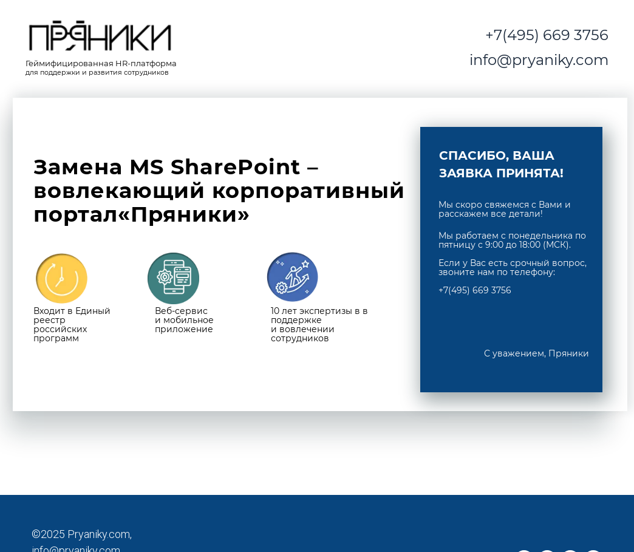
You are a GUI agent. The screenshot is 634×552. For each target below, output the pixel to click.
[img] (101, 37)
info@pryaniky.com (538, 60)
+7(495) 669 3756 (546, 35)
